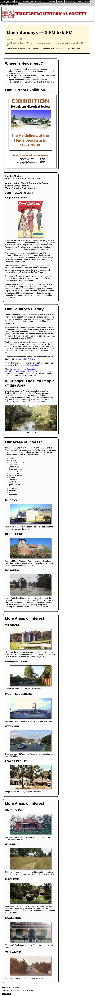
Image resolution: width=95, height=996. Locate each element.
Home (3, 1)
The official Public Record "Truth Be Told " (22, 371)
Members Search (37, 1)
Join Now (86, 1)
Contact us (6, 993)
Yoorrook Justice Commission (25, 369)
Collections (25, 1)
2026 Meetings (6, 4)
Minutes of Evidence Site (28, 365)
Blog (17, 1)
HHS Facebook (50, 1)
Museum (61, 1)
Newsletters (69, 1)
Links (15, 4)
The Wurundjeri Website (24, 359)
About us (10, 1)
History (78, 1)
